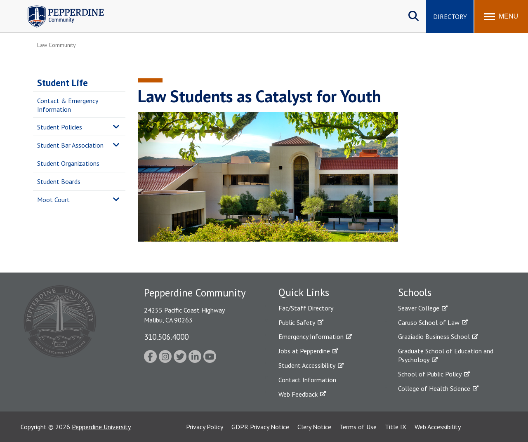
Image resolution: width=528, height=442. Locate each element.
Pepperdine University (101, 427)
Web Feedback (298, 394)
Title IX (395, 427)
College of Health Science (434, 388)
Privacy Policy (204, 427)
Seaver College (418, 308)
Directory (450, 16)
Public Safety (296, 322)
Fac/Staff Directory (305, 308)
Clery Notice (314, 427)
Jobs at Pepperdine (304, 351)
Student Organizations (68, 163)
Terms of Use (358, 427)
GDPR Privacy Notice (260, 427)
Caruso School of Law (429, 322)
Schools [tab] (414, 292)
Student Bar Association (70, 145)
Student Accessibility (306, 365)
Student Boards (58, 181)
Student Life (62, 83)
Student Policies (59, 127)
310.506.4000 (166, 337)
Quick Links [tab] (303, 292)
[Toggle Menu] (501, 16)
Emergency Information (311, 336)
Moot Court (53, 199)
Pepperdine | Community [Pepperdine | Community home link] (60, 7)
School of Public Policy (430, 374)
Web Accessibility (438, 427)
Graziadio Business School (434, 336)
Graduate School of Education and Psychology (445, 355)
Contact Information (307, 380)
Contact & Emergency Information (67, 104)
